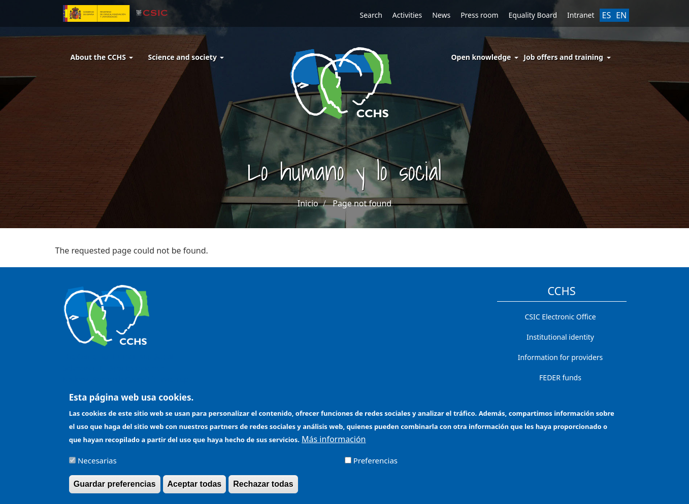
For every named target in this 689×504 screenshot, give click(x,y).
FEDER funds (560, 377)
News (441, 15)
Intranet (580, 15)
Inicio (308, 203)
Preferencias (375, 464)
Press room (479, 15)
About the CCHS (102, 57)
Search (371, 15)
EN (621, 15)
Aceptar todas (195, 488)
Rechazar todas (263, 488)
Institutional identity (560, 337)
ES (606, 15)
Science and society (186, 57)
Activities (407, 15)
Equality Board (533, 15)
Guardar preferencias (115, 488)
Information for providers (560, 357)
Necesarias (97, 464)
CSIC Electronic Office (560, 316)
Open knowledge (481, 57)
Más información (334, 443)
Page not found (362, 203)
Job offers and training (563, 57)
